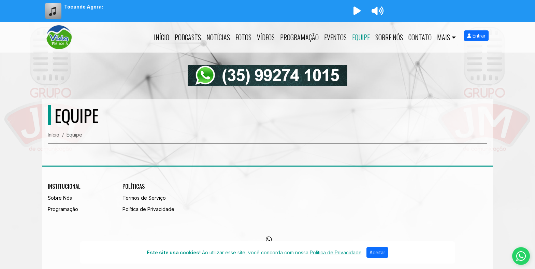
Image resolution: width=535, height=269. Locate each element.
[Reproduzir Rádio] (357, 11)
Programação (299, 37)
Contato (420, 37)
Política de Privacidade (148, 209)
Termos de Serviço (144, 198)
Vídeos (266, 37)
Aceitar (377, 252)
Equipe (361, 37)
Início (161, 37)
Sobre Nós (389, 37)
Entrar (476, 36)
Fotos (243, 37)
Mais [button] (443, 37)
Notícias (218, 37)
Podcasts (188, 37)
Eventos (335, 37)
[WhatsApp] (269, 240)
